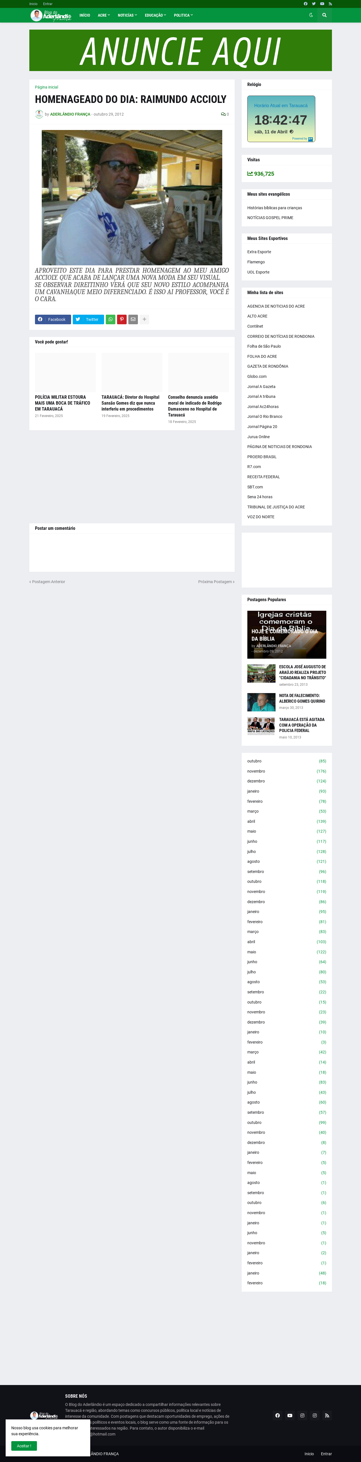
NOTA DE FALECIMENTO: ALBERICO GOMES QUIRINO (302, 698)
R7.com (254, 466)
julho (286, 852)
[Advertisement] (132, 476)
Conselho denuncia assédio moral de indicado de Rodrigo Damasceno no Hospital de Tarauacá (195, 405)
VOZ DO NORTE (260, 517)
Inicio (33, 4)
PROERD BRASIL (262, 457)
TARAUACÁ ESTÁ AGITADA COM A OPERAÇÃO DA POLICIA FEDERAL (302, 725)
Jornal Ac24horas (263, 406)
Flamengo (256, 262)
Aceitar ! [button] (24, 1446)
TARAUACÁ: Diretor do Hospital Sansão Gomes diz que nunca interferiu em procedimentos (130, 403)
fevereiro (286, 801)
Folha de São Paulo (264, 346)
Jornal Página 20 (262, 426)
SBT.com (255, 487)
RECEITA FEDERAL (263, 477)
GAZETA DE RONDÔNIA (267, 366)
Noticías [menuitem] (126, 15)
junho (286, 841)
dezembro (286, 781)
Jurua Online (258, 437)
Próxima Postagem (215, 581)
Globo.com (257, 376)
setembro (286, 872)
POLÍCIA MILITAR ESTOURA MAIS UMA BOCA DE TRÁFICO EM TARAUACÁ (62, 403)
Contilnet (255, 326)
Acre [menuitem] (102, 15)
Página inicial (46, 87)
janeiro (286, 791)
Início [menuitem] (85, 15)
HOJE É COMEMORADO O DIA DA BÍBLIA (285, 635)
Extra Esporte (259, 252)
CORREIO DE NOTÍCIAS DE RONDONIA (280, 336)
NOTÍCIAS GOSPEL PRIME (270, 217)
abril (286, 821)
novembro (286, 771)
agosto (286, 862)
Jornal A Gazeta (261, 386)
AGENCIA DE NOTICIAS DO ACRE (276, 306)
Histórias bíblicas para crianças (274, 208)
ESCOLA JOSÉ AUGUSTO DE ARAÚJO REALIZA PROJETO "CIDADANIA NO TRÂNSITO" (302, 672)
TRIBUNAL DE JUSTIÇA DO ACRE (276, 507)
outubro (286, 761)
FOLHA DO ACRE (262, 356)
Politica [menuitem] (182, 15)
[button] (311, 15)
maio (286, 831)
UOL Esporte (258, 272)
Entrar (47, 4)
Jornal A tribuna (261, 396)
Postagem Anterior (48, 581)
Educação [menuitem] (154, 15)
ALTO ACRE (257, 316)
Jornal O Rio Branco (264, 416)
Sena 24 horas (259, 497)
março (286, 811)
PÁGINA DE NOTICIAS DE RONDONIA (279, 446)
